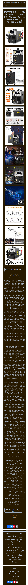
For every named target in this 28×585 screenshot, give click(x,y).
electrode (8, 542)
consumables (18, 544)
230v (8, 555)
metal (18, 552)
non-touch (16, 547)
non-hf (19, 559)
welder (14, 555)
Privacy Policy (14, 574)
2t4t (22, 547)
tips (22, 553)
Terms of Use (14, 576)
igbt (21, 533)
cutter (9, 547)
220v (22, 539)
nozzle (17, 557)
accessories (8, 557)
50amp (21, 542)
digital (22, 551)
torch (15, 550)
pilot (20, 555)
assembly (22, 557)
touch (8, 534)
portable (8, 552)
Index (14, 568)
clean (9, 559)
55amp (12, 557)
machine (11, 536)
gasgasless (15, 559)
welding (14, 539)
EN (12, 579)
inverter (11, 544)
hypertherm (14, 542)
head (12, 534)
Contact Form (14, 571)
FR (16, 579)
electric (16, 534)
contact (20, 537)
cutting (8, 550)
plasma (14, 562)
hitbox (7, 540)
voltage (14, 552)
